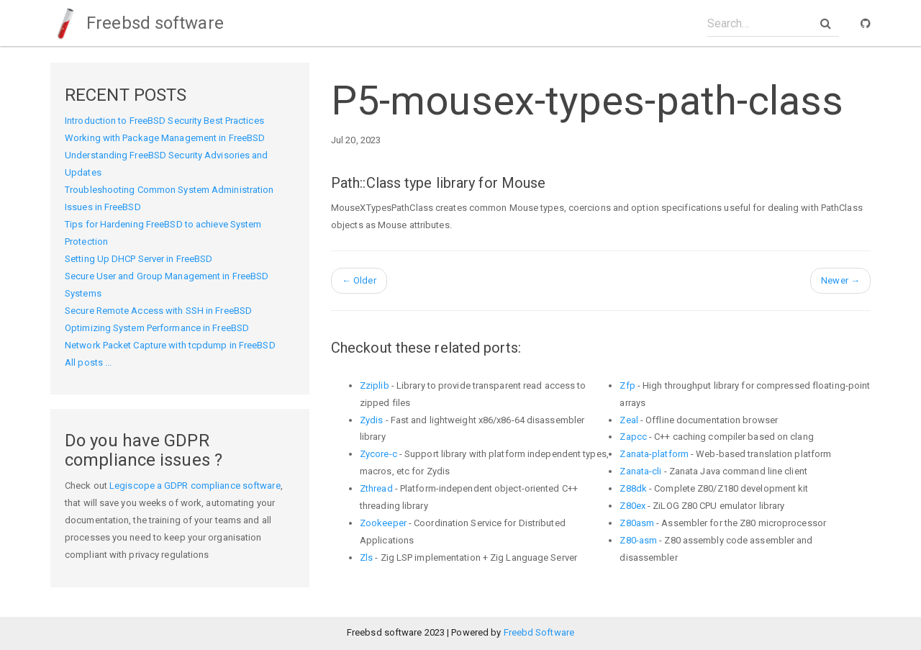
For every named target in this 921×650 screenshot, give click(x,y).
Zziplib (374, 385)
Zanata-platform (654, 453)
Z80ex (632, 505)
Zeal (629, 420)
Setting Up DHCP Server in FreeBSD (138, 258)
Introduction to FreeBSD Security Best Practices (164, 120)
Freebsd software (137, 23)
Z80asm (637, 523)
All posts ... (88, 362)
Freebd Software (539, 632)
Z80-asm (638, 540)
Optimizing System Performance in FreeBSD (157, 327)
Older (359, 280)
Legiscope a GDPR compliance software (195, 485)
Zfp (627, 385)
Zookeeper (383, 523)
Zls (366, 557)
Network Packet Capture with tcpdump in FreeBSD (170, 345)
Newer (840, 280)
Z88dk (633, 488)
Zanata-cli (640, 471)
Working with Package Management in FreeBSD (165, 137)
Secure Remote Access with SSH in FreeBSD (158, 310)
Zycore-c (378, 453)
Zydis (372, 420)
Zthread (376, 488)
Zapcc (633, 436)
